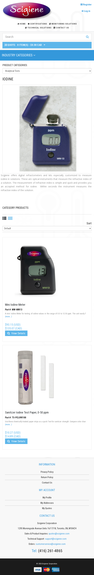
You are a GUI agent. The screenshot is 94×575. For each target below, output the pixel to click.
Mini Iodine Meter (15, 304)
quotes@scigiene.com (59, 533)
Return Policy (47, 477)
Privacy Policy (47, 472)
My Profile (47, 497)
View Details (16, 333)
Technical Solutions (38, 28)
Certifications (37, 24)
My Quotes (47, 508)
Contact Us (61, 28)
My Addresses (47, 503)
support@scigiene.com (56, 539)
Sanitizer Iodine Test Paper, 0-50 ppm (27, 412)
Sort (89, 223)
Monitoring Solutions (63, 24)
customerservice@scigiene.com (51, 544)
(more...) (8, 316)
